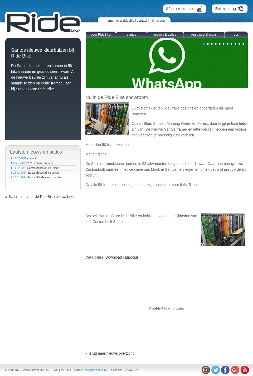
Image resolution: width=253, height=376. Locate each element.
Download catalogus (122, 257)
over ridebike (125, 20)
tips (236, 34)
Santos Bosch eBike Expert (43, 167)
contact (142, 20)
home (110, 20)
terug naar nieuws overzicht (111, 353)
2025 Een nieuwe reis (40, 163)
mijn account (158, 20)
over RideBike (101, 34)
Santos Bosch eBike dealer (43, 172)
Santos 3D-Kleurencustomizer (44, 177)
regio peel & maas (204, 34)
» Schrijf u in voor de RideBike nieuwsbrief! (40, 196)
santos (131, 34)
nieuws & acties (165, 34)
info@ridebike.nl (95, 370)
